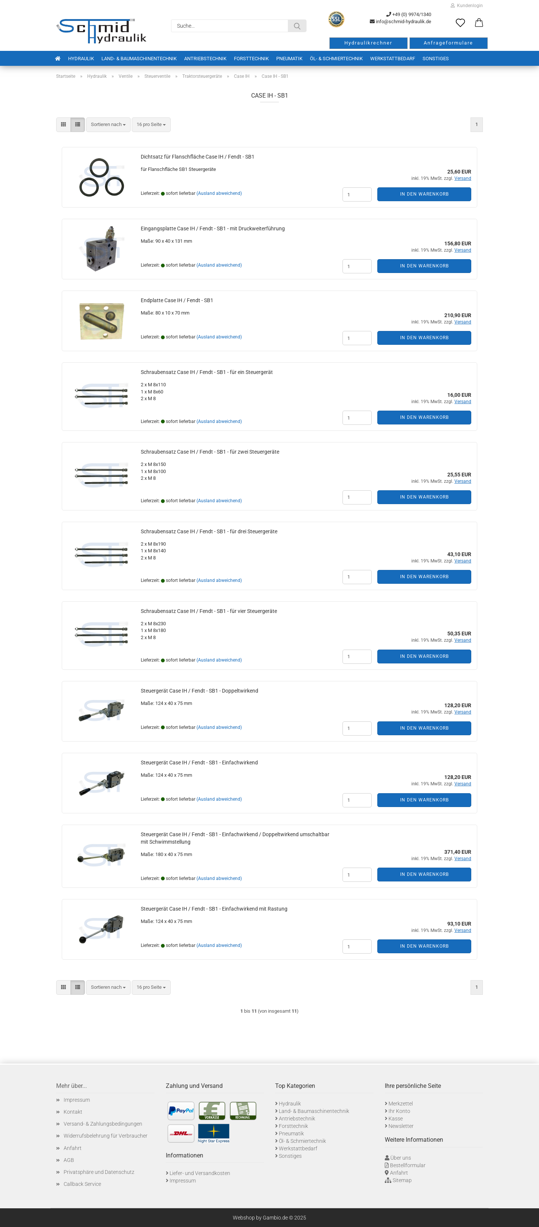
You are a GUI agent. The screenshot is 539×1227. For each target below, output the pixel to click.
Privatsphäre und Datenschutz (99, 1172)
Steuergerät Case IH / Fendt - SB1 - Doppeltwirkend (199, 691)
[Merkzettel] (460, 23)
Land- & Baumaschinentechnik (139, 58)
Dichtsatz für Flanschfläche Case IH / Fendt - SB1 (198, 157)
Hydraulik (81, 58)
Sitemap (402, 1180)
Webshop (244, 1218)
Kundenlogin (467, 5)
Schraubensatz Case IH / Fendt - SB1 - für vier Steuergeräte (209, 611)
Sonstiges (436, 58)
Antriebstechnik (205, 58)
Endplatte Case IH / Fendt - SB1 (177, 300)
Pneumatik (289, 58)
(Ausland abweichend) (219, 193)
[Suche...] (297, 25)
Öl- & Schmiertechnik (336, 58)
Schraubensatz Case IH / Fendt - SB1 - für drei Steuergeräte (209, 531)
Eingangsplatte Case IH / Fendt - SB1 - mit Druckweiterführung (213, 228)
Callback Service (82, 1184)
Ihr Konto (399, 1111)
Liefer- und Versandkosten (200, 1173)
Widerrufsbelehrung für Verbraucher (105, 1136)
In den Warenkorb (424, 194)
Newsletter (401, 1126)
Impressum (77, 1100)
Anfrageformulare (448, 43)
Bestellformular (408, 1165)
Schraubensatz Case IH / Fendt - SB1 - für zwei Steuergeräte (210, 452)
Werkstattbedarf (392, 58)
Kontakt (73, 1112)
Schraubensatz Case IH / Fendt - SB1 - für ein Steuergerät (207, 372)
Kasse (396, 1119)
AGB (69, 1160)
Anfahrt (73, 1148)
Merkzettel (401, 1104)
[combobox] (108, 124)
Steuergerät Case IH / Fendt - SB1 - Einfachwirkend (199, 763)
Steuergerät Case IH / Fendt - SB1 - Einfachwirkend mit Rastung (214, 909)
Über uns (400, 1158)
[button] (479, 23)
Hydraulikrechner (368, 43)
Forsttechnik (251, 58)
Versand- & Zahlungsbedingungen (103, 1124)
